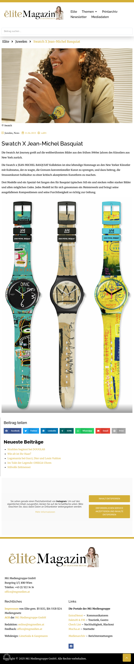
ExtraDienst (76, 615)
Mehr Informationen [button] (45, 512)
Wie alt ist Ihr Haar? (19, 453)
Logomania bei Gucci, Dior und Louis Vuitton (34, 458)
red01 (44, 133)
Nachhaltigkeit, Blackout (97, 624)
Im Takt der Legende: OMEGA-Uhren (29, 462)
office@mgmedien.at (17, 591)
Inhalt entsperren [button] (109, 498)
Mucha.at (74, 628)
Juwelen (21, 41)
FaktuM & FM (77, 619)
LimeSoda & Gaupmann (33, 635)
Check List (75, 624)
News (16, 133)
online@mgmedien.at (31, 624)
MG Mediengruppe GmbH (30, 617)
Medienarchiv (77, 635)
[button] (89, 11)
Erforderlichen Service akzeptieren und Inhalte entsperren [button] (109, 511)
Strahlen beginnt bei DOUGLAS (26, 449)
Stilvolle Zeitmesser (19, 467)
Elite (5, 41)
